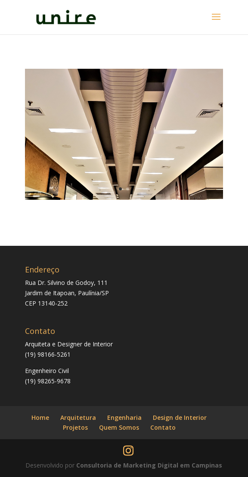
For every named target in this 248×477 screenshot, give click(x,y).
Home (40, 417)
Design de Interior (180, 417)
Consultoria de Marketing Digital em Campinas (149, 465)
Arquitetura (78, 417)
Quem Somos (119, 427)
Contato (163, 427)
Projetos (75, 427)
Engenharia (124, 417)
